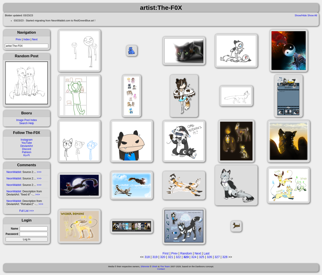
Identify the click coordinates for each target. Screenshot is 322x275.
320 (162, 257)
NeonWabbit (13, 172)
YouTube (26, 142)
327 (217, 257)
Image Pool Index (26, 120)
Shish (155, 266)
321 (170, 257)
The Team (165, 266)
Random (186, 253)
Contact (161, 269)
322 (178, 257)
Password (12, 234)
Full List (23, 210)
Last (206, 253)
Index (26, 39)
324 (193, 257)
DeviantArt (26, 146)
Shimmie (145, 266)
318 (147, 257)
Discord (26, 149)
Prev (18, 39)
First (166, 253)
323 (186, 257)
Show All (312, 15)
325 (201, 257)
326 (209, 257)
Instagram (27, 139)
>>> (38, 172)
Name (14, 228)
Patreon (26, 152)
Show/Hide (301, 15)
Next (34, 39)
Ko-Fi (26, 155)
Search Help (26, 123)
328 (224, 257)
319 (155, 257)
